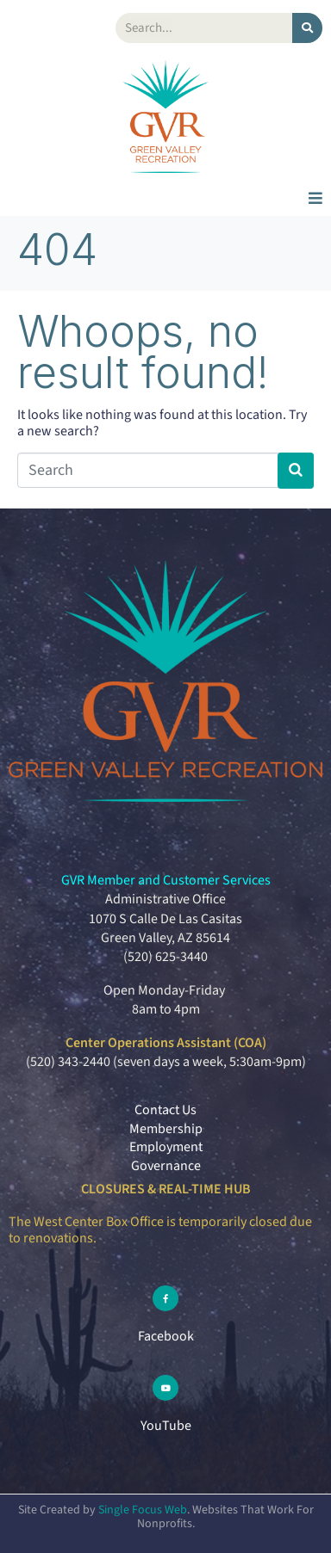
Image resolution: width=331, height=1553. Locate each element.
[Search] (307, 28)
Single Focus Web (142, 1510)
